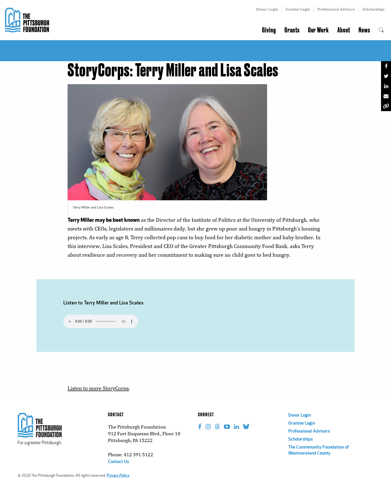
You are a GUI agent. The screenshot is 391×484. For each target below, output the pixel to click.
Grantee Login (298, 9)
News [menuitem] (364, 30)
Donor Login (267, 9)
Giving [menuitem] (269, 30)
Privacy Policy (118, 476)
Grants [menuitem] (292, 30)
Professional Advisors (336, 9)
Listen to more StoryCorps (98, 388)
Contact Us (118, 462)
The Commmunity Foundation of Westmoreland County (318, 450)
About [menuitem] (343, 30)
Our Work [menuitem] (318, 30)
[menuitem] (381, 30)
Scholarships (374, 9)
